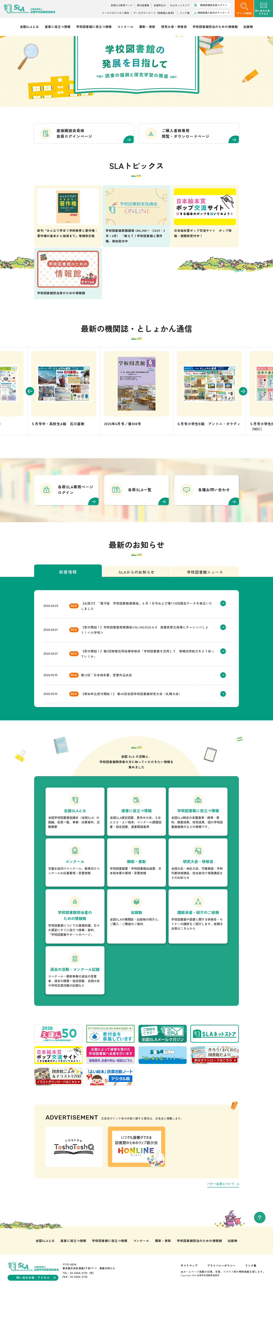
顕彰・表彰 (147, 26)
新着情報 (68, 604)
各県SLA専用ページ (122, 5)
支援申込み (160, 5)
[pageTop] (259, 1250)
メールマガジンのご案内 (115, 13)
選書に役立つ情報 (58, 26)
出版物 (248, 26)
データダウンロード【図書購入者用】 (154, 13)
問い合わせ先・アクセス (36, 1310)
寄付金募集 (143, 5)
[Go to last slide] (28, 424)
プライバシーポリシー (221, 1298)
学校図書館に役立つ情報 (94, 26)
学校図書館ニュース (205, 604)
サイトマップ (189, 1298)
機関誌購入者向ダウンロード (214, 12)
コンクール (125, 26)
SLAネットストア (180, 5)
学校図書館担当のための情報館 (215, 26)
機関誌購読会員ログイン (213, 5)
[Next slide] (244, 424)
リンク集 (185, 13)
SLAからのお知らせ (136, 604)
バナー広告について (223, 1216)
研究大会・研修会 (174, 26)
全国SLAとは (29, 26)
